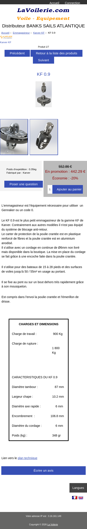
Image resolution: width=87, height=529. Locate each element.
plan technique (27, 458)
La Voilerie (52, 524)
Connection (72, 3)
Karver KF (38, 32)
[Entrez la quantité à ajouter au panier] (50, 189)
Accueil (54, 3)
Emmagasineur (21, 32)
